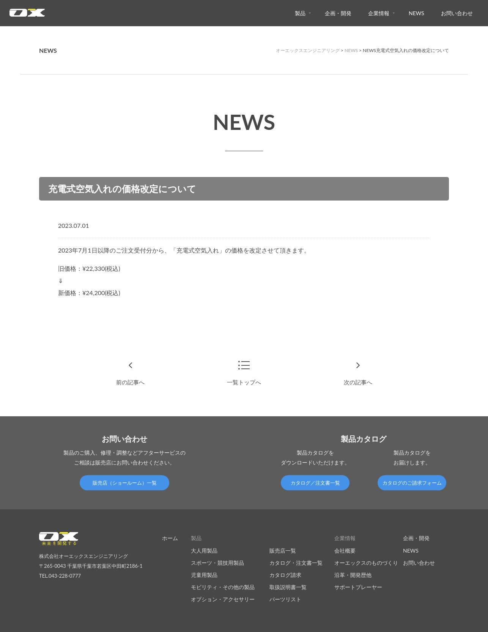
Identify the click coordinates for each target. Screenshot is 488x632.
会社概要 (345, 550)
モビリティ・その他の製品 (223, 587)
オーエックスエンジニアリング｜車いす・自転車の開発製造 (27, 15)
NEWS (416, 13)
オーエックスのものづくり (366, 562)
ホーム (170, 538)
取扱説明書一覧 (288, 587)
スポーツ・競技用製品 (217, 562)
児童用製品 (204, 574)
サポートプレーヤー (358, 587)
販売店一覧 (282, 550)
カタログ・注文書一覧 (296, 562)
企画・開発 (338, 13)
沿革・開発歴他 (353, 574)
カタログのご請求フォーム (412, 483)
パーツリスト (285, 599)
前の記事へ (130, 382)
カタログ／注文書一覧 (315, 483)
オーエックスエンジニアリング (308, 50)
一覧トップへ (244, 382)
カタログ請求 (285, 574)
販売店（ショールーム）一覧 (125, 483)
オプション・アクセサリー (223, 599)
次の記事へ (358, 382)
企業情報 (378, 13)
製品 (300, 13)
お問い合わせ (457, 13)
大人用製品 (204, 550)
